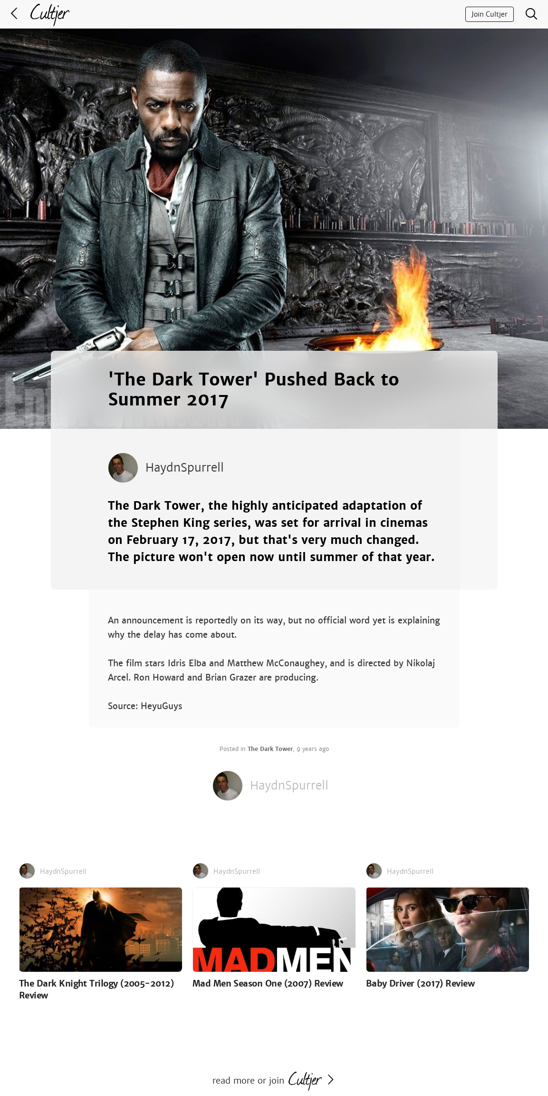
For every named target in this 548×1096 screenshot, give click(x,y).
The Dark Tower (270, 749)
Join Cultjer (489, 14)
